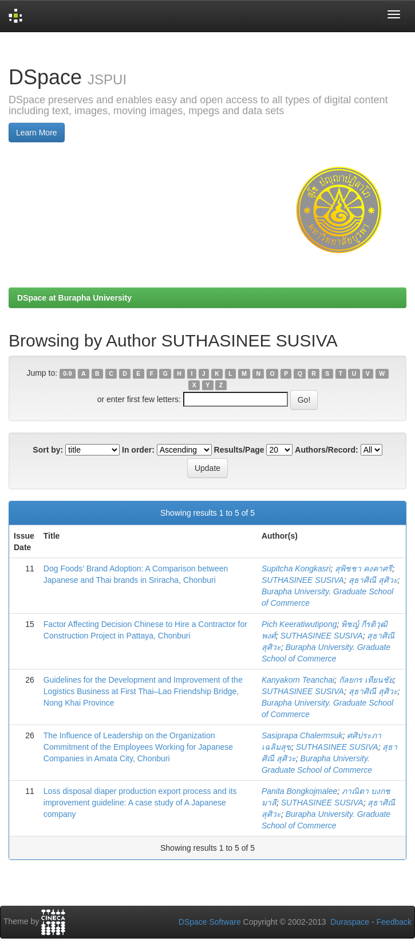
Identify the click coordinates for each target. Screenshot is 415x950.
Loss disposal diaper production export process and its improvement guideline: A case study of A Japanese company (140, 803)
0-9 (67, 373)
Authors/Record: (326, 449)
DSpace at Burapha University (74, 297)
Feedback (394, 921)
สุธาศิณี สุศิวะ (373, 580)
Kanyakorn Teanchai (298, 679)
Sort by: (48, 449)
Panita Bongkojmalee (299, 791)
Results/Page (239, 449)
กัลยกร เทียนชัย (366, 679)
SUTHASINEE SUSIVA (303, 580)
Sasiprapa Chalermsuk (302, 735)
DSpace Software (210, 921)
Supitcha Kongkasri (296, 568)
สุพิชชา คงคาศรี (363, 568)
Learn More (36, 132)
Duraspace (349, 921)
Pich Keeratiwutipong (299, 624)
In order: (138, 449)
